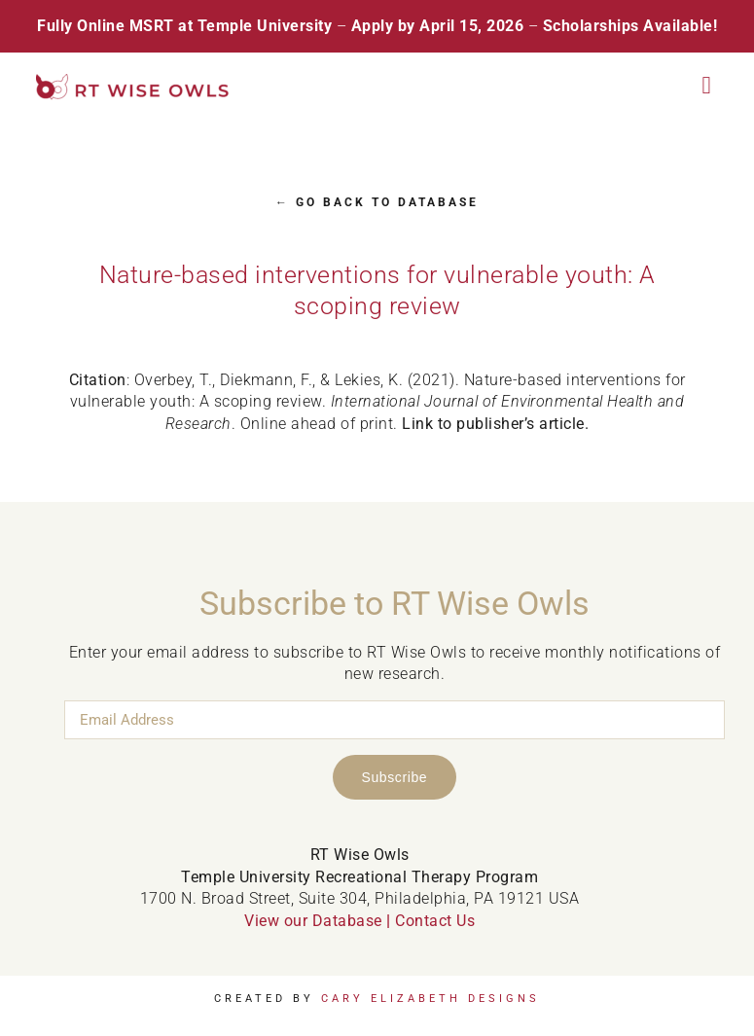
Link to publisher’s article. (495, 423)
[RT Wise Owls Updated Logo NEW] (133, 81)
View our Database (313, 920)
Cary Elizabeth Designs (430, 998)
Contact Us (435, 920)
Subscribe (395, 777)
